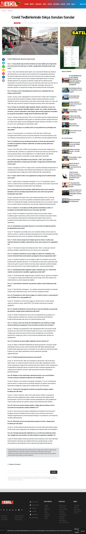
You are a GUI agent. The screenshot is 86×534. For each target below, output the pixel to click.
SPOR (68, 4)
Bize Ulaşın (34, 517)
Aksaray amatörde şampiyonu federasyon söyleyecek (75, 103)
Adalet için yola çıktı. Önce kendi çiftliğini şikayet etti (74, 144)
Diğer (73, 4)
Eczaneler (61, 511)
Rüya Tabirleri (77, 511)
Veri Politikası (4, 519)
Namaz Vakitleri (63, 509)
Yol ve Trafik (62, 507)
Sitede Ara (77, 505)
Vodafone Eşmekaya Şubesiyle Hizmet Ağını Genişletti (75, 117)
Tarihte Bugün (63, 514)
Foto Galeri (34, 502)
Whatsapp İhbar (19, 517)
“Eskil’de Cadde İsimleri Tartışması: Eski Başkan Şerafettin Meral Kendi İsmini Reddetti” (75, 176)
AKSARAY (38, 4)
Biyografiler (77, 509)
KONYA (50, 4)
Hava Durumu (62, 505)
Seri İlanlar (62, 518)
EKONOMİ (56, 4)
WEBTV (32, 4)
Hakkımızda (4, 515)
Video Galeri (34, 505)
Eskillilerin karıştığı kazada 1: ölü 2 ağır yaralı (74, 151)
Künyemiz (34, 514)
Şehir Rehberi (62, 520)
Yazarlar (33, 508)
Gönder (54, 472)
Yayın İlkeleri (4, 517)
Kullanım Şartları (19, 515)
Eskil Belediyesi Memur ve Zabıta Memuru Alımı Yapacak (75, 90)
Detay (77, 529)
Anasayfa (3, 10)
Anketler (76, 507)
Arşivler (33, 511)
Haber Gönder (18, 519)
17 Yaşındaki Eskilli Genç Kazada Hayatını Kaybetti (75, 184)
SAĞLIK (63, 4)
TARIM (26, 4)
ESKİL (44, 4)
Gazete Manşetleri (64, 522)
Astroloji (76, 513)
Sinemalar (62, 516)
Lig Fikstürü (62, 513)
